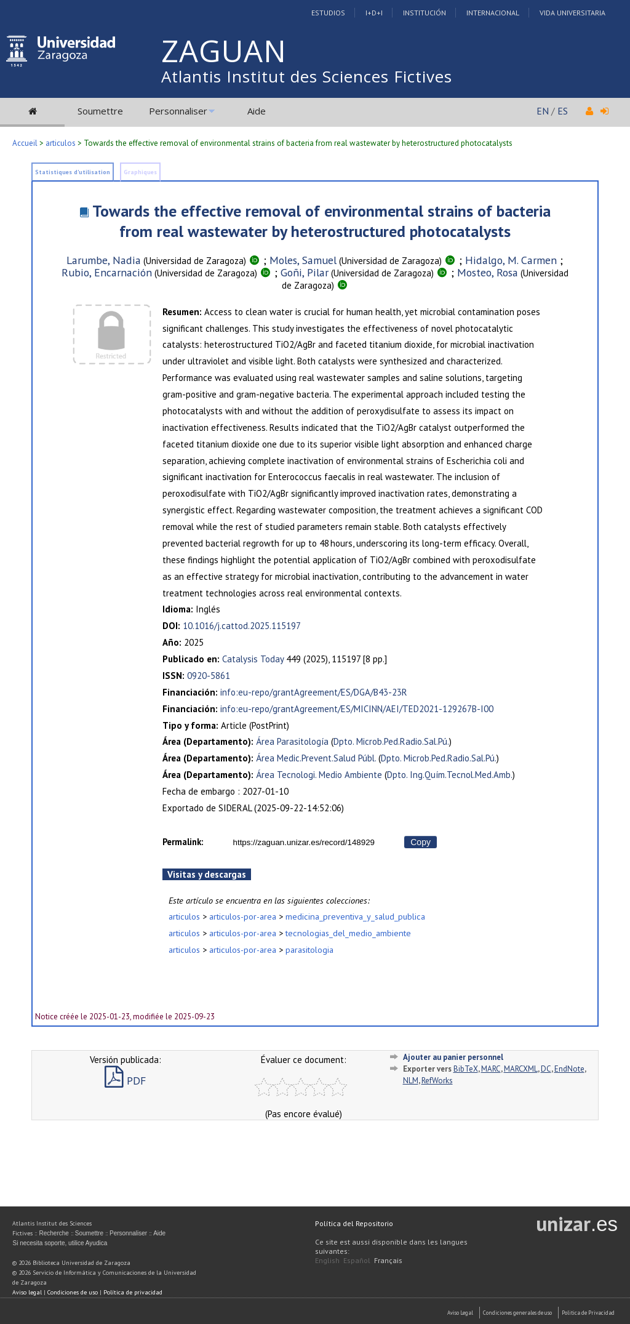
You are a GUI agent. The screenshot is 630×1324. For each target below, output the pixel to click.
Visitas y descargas (206, 874)
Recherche (53, 1233)
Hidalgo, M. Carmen (511, 260)
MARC (491, 1069)
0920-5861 (208, 675)
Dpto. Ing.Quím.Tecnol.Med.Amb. (449, 774)
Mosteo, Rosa (487, 272)
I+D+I (374, 12)
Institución (424, 12)
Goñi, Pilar (305, 272)
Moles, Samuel (303, 260)
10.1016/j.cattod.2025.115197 (242, 626)
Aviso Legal (460, 1312)
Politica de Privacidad (588, 1312)
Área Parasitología (292, 741)
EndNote (569, 1069)
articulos (61, 143)
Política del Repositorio (354, 1223)
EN (542, 111)
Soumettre (100, 111)
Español (356, 1260)
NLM (410, 1080)
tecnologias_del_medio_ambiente (348, 933)
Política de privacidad (132, 1292)
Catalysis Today (253, 659)
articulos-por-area (242, 916)
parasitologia (309, 949)
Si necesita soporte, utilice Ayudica (59, 1243)
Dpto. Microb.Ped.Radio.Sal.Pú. (391, 741)
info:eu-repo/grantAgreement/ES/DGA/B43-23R (313, 692)
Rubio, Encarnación (107, 272)
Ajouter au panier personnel (453, 1057)
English (327, 1260)
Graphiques (140, 172)
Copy (420, 842)
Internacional (492, 12)
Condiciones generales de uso (517, 1312)
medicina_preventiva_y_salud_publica (355, 916)
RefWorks (437, 1080)
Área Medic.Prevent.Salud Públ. (316, 758)
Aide (256, 111)
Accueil (25, 143)
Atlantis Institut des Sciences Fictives (306, 76)
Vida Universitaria (572, 12)
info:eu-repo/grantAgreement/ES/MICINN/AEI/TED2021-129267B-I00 (356, 709)
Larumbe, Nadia (103, 260)
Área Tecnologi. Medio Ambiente (319, 774)
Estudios (328, 12)
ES (562, 111)
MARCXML (521, 1069)
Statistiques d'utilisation (72, 172)
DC (546, 1069)
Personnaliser (178, 111)
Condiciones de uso (72, 1292)
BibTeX (465, 1069)
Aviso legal (27, 1292)
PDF (125, 1080)
